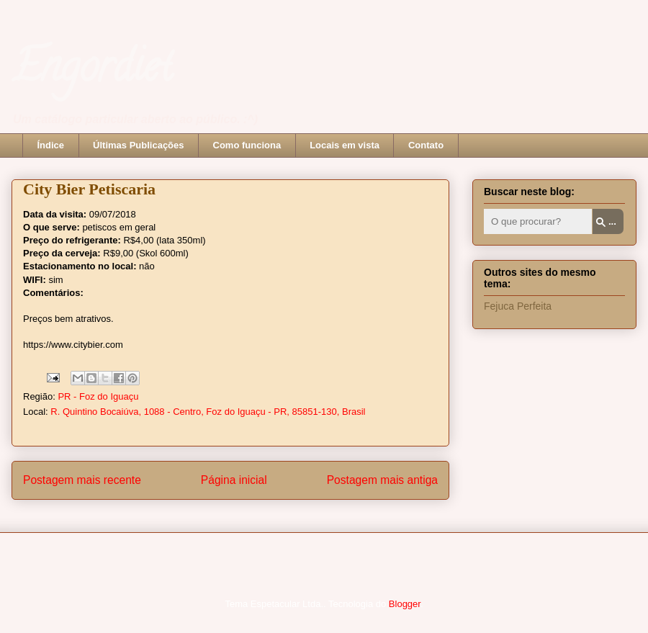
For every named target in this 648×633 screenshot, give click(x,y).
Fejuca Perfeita (518, 306)
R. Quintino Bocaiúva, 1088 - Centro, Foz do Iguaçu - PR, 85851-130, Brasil (207, 411)
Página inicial (234, 480)
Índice (51, 145)
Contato (426, 145)
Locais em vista (344, 145)
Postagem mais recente (82, 480)
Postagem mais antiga (382, 480)
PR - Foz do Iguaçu (98, 396)
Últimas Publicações (138, 145)
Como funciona (247, 145)
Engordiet (92, 71)
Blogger (404, 603)
